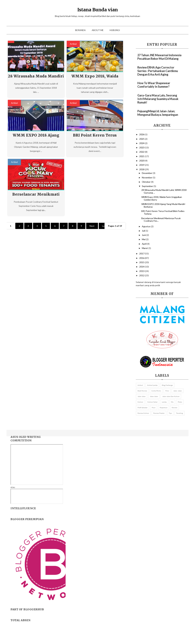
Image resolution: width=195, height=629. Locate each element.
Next (94, 226)
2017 (142, 253)
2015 (142, 262)
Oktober (146, 181)
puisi (153, 407)
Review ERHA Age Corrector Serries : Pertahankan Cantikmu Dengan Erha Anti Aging (157, 71)
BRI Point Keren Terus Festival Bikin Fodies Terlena (162, 212)
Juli (144, 230)
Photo (180, 402)
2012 (142, 275)
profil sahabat (142, 407)
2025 (142, 138)
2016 (142, 258)
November (147, 177)
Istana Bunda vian (97, 10)
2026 (142, 134)
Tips (170, 413)
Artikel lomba (152, 385)
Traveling (179, 413)
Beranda (80, 30)
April (144, 243)
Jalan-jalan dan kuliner (171, 396)
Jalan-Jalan (154, 396)
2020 (142, 160)
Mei (144, 239)
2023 (142, 147)
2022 (142, 151)
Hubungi (115, 30)
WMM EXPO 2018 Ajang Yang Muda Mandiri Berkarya (163, 205)
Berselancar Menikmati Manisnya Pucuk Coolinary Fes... (161, 219)
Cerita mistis (156, 391)
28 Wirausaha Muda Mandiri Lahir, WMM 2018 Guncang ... (164, 191)
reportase (163, 407)
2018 (142, 169)
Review (174, 407)
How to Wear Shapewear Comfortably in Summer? (153, 84)
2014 (142, 266)
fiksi (167, 391)
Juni (144, 235)
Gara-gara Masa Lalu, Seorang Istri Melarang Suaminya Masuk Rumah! (157, 99)
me (172, 402)
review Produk (159, 413)
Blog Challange (167, 385)
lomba (164, 402)
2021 (142, 156)
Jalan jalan (142, 396)
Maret (145, 248)
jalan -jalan (177, 391)
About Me (98, 30)
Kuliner (140, 402)
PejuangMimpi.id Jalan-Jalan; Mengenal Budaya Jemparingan (157, 112)
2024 (142, 143)
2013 (142, 271)
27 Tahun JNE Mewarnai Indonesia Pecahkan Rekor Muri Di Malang (159, 56)
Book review (142, 391)
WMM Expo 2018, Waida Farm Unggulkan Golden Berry (161, 198)
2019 (142, 165)
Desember (147, 173)
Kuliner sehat (152, 402)
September (148, 186)
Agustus (146, 226)
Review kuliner (143, 413)
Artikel (73, 43)
